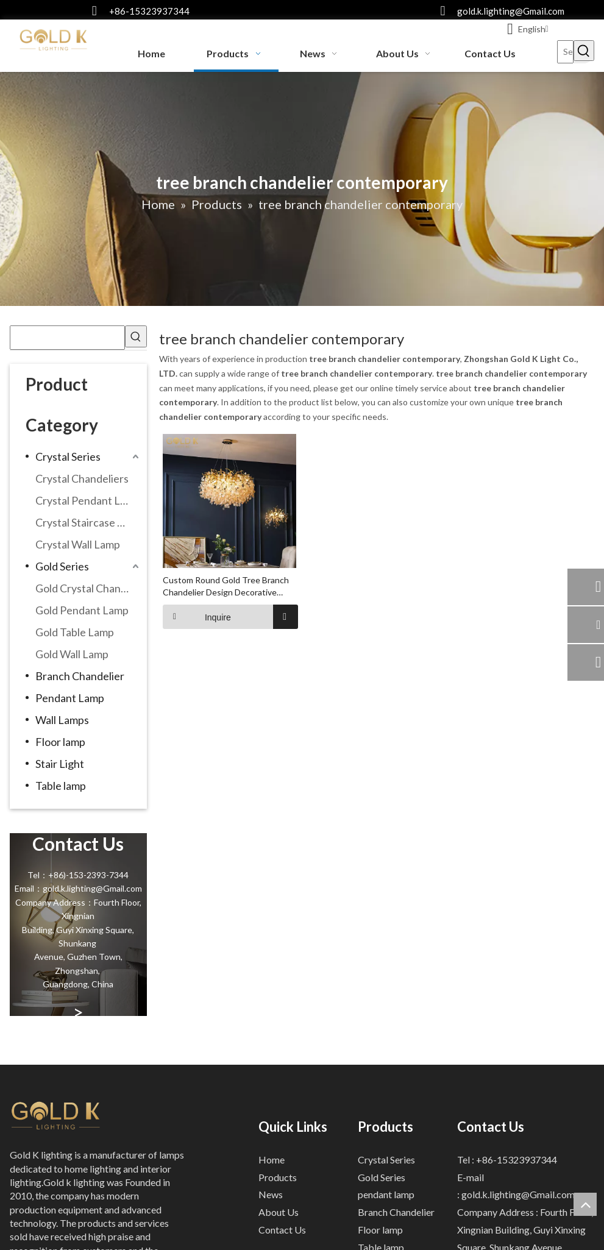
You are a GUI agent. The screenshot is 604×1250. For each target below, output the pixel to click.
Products (277, 1176)
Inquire (197, 616)
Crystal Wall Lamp (77, 544)
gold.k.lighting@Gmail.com (510, 10)
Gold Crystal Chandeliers (88, 588)
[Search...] (565, 51)
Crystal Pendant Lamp (87, 500)
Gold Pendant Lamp (82, 610)
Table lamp (60, 785)
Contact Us (282, 1229)
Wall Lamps (62, 719)
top (585, 1204)
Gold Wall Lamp (71, 654)
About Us (278, 1212)
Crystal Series (68, 456)
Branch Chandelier (79, 676)
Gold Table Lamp (74, 632)
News (270, 1194)
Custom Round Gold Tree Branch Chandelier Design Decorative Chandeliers (226, 586)
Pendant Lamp (69, 698)
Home (271, 1159)
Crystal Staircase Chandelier (88, 522)
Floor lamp (60, 741)
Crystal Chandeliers (82, 478)
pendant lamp (386, 1194)
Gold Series (62, 566)
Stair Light (59, 763)
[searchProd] (67, 337)
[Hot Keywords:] (584, 50)
